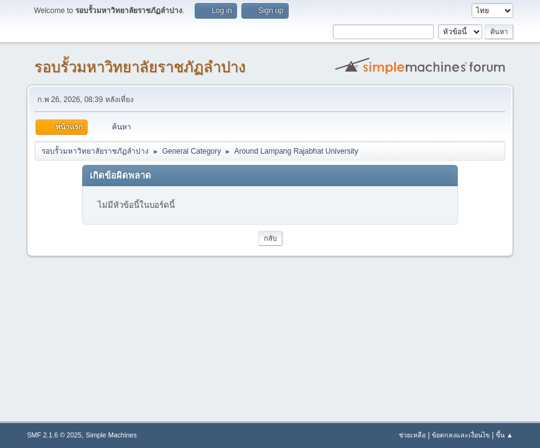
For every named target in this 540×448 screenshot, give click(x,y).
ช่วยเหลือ (412, 435)
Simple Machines (111, 435)
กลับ (270, 238)
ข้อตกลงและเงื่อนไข (461, 435)
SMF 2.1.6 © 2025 (54, 435)
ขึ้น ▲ (504, 435)
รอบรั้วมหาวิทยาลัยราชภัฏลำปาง (140, 66)
